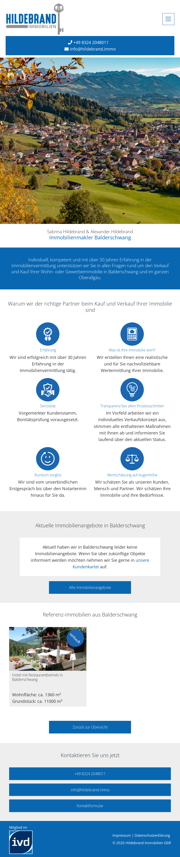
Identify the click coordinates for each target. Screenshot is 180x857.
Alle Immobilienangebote (90, 587)
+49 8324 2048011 (91, 42)
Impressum (121, 835)
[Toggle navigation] (168, 19)
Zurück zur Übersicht (90, 727)
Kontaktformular (90, 805)
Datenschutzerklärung (152, 835)
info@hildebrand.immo (93, 49)
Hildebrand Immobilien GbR (148, 842)
